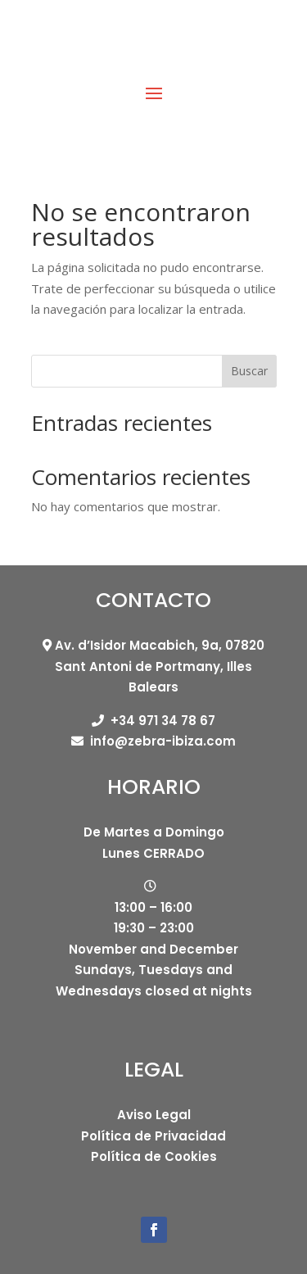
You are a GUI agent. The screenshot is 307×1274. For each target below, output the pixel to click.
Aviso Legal (154, 1114)
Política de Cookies (154, 1156)
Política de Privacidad (153, 1136)
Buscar (249, 371)
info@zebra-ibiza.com (163, 741)
